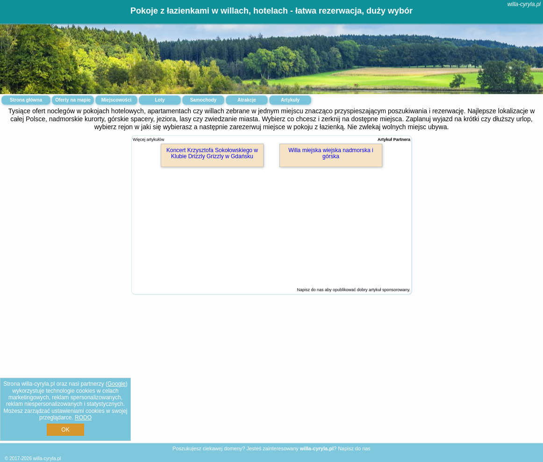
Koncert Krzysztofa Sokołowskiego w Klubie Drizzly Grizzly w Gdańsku (212, 153)
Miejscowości (116, 100)
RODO (83, 417)
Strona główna (26, 100)
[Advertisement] (271, 375)
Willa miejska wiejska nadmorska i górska (330, 153)
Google (116, 384)
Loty (159, 100)
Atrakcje (246, 100)
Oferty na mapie (73, 100)
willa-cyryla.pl (524, 4)
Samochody (203, 100)
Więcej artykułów (148, 139)
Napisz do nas (354, 448)
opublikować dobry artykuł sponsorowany (371, 289)
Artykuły (290, 100)
